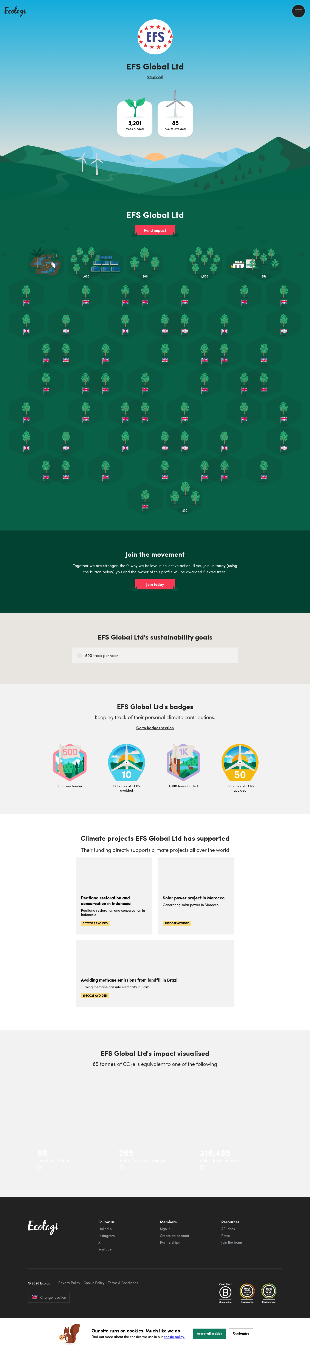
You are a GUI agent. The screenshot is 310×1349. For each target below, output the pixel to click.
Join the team (231, 1242)
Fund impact (155, 230)
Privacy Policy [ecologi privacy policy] (69, 1303)
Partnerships (170, 1242)
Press (225, 1235)
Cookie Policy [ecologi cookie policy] (94, 1303)
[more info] (40, 1167)
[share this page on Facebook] (305, 61)
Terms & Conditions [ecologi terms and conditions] (123, 1303)
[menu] (298, 11)
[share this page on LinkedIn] (305, 79)
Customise (241, 1333)
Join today (155, 584)
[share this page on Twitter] (305, 70)
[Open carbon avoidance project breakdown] (175, 119)
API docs (228, 1229)
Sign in (165, 1229)
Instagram (106, 1235)
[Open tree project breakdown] (134, 119)
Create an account (174, 1235)
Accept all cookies (209, 1333)
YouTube (105, 1249)
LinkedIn (105, 1229)
